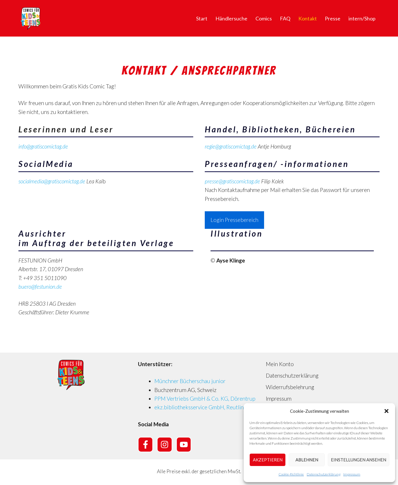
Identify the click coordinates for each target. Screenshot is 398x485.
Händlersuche (231, 18)
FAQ (285, 18)
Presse (332, 18)
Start (201, 18)
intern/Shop (362, 18)
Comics (263, 18)
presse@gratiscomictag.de (232, 181)
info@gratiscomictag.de (43, 146)
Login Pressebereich (234, 219)
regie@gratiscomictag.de (231, 146)
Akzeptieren (268, 459)
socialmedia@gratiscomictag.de (51, 181)
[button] (386, 411)
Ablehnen (306, 459)
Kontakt (307, 18)
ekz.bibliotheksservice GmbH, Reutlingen (203, 407)
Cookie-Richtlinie (291, 474)
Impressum (351, 474)
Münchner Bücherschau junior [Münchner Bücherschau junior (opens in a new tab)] (189, 381)
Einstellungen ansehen (358, 459)
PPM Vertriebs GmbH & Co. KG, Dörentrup (204, 398)
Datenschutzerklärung (323, 474)
